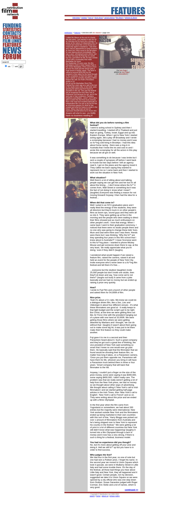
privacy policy (115, 496)
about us (105, 496)
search (92, 496)
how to (90, 18)
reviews (84, 18)
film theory (120, 18)
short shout (98, 18)
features (77, 33)
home (98, 496)
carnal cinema (109, 18)
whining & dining (131, 18)
